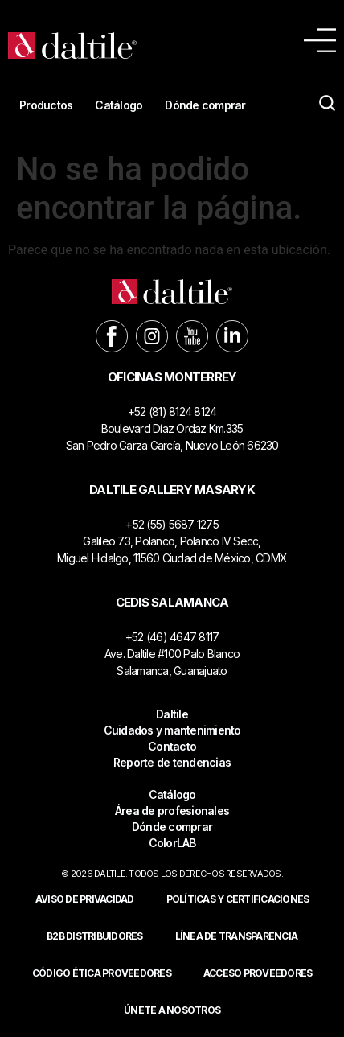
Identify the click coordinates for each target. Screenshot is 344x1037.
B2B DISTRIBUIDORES (95, 936)
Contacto (172, 746)
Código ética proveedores (101, 973)
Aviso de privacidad (84, 899)
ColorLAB (172, 843)
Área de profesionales (172, 810)
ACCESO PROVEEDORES (258, 973)
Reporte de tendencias (172, 762)
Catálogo (118, 105)
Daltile (172, 714)
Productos (45, 105)
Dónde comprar (205, 105)
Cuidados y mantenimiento (172, 730)
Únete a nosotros (172, 1010)
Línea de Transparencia (236, 936)
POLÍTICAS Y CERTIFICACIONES (237, 899)
